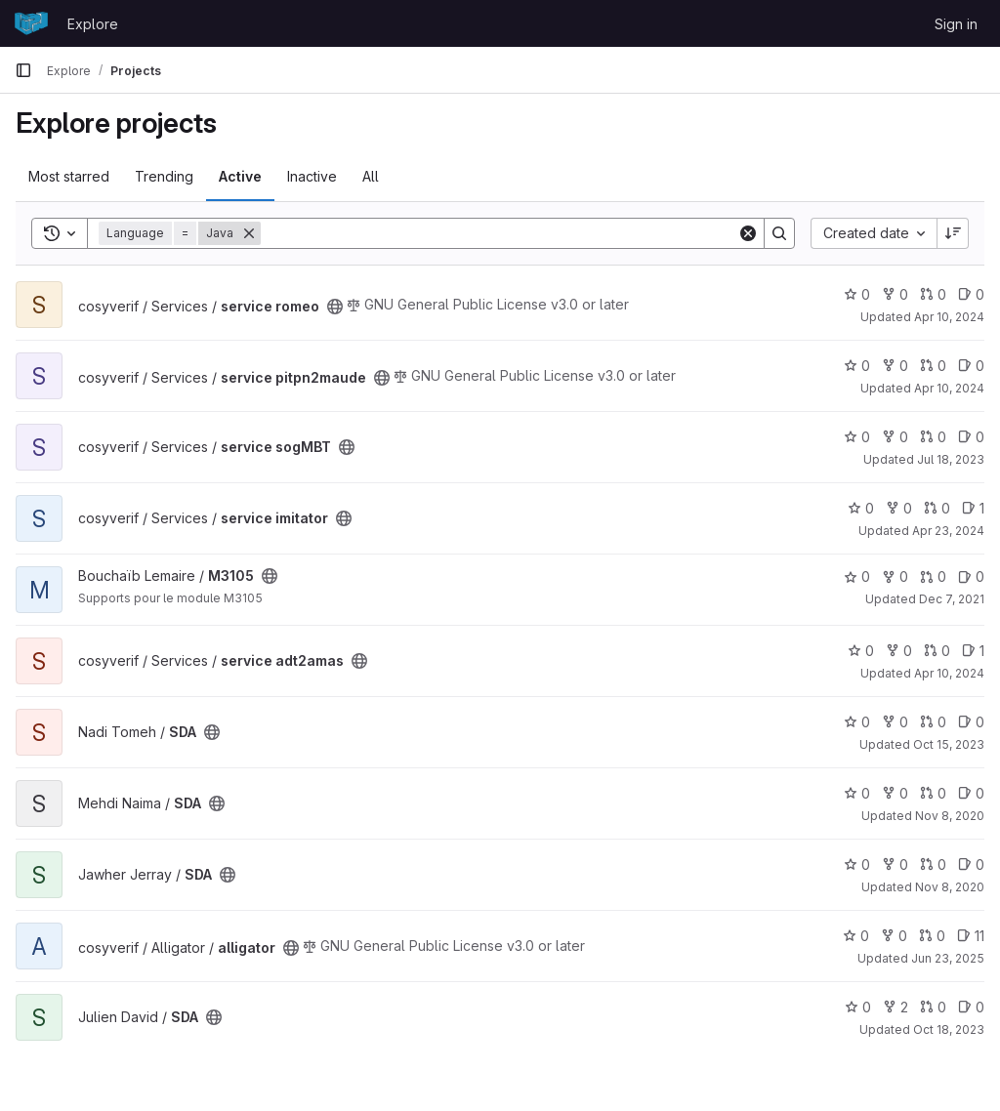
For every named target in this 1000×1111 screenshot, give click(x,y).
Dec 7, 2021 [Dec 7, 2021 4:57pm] (951, 599)
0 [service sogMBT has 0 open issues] (971, 437)
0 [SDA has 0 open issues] (971, 722)
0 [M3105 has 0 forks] (895, 576)
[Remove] (249, 233)
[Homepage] (31, 23)
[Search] (499, 233)
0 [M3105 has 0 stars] (857, 576)
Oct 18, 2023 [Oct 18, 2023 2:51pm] (948, 1029)
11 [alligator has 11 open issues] (970, 935)
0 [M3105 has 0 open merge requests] (933, 576)
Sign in (956, 24)
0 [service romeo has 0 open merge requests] (933, 294)
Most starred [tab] (68, 176)
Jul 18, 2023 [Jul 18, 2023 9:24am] (950, 459)
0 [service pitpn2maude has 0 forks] (895, 365)
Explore (92, 24)
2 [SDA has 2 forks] (895, 1007)
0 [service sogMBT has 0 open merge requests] (933, 437)
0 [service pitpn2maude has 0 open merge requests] (933, 365)
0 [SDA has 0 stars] (857, 722)
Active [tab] (240, 176)
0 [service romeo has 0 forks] (895, 294)
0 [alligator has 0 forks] (894, 935)
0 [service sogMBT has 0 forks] (895, 437)
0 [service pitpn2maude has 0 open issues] (971, 365)
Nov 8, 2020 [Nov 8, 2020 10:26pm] (949, 815)
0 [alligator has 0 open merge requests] (932, 935)
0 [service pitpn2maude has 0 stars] (857, 365)
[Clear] (748, 233)
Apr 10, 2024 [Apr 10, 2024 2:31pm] (949, 388)
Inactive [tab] (312, 176)
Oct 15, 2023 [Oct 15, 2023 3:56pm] (948, 744)
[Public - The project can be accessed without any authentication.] (335, 306)
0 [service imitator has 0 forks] (899, 508)
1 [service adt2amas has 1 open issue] (973, 650)
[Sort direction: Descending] (953, 233)
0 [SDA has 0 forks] (895, 722)
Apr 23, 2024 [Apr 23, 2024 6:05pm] (948, 530)
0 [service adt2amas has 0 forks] (899, 650)
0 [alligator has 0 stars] (856, 935)
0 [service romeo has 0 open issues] (971, 294)
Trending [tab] (164, 176)
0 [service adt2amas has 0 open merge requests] (937, 650)
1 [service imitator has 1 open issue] (973, 508)
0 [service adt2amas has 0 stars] (861, 650)
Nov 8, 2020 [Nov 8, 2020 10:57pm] (949, 887)
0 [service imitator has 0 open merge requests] (937, 508)
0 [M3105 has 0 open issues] (971, 576)
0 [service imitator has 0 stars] (861, 508)
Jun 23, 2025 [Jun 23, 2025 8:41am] (947, 958)
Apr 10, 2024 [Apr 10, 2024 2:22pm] (949, 673)
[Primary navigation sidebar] (23, 70)
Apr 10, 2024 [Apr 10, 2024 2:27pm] (949, 316)
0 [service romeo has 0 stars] (857, 294)
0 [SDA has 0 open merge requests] (933, 722)
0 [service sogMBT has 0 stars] (857, 437)
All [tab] (370, 176)
